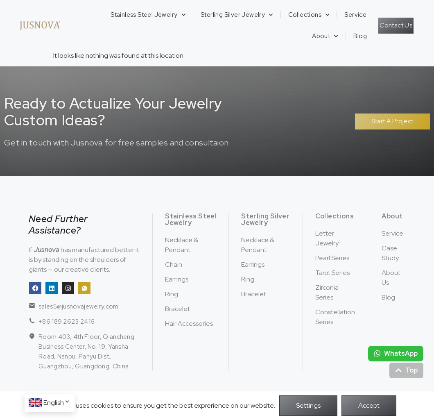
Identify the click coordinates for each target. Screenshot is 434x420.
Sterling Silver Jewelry (237, 15)
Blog (360, 36)
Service (355, 15)
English (56, 402)
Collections (309, 15)
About (325, 36)
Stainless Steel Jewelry (148, 15)
